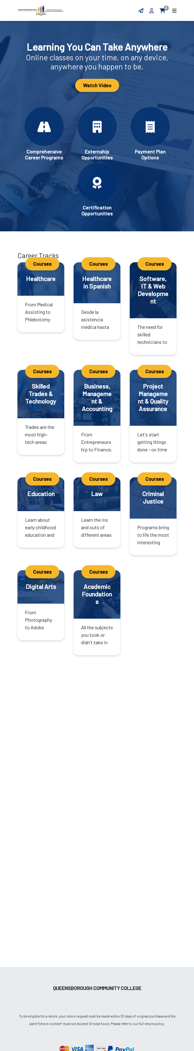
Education (41, 493)
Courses (42, 264)
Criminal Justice (153, 497)
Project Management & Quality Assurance (153, 397)
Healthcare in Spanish (97, 282)
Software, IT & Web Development (153, 290)
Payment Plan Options (150, 154)
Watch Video (97, 85)
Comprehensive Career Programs (44, 154)
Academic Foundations (97, 594)
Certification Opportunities (97, 210)
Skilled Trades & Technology (40, 393)
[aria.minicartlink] (163, 10)
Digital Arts (41, 586)
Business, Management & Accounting (97, 397)
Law (97, 493)
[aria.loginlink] (152, 10)
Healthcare (41, 278)
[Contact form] (140, 10)
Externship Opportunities (97, 154)
